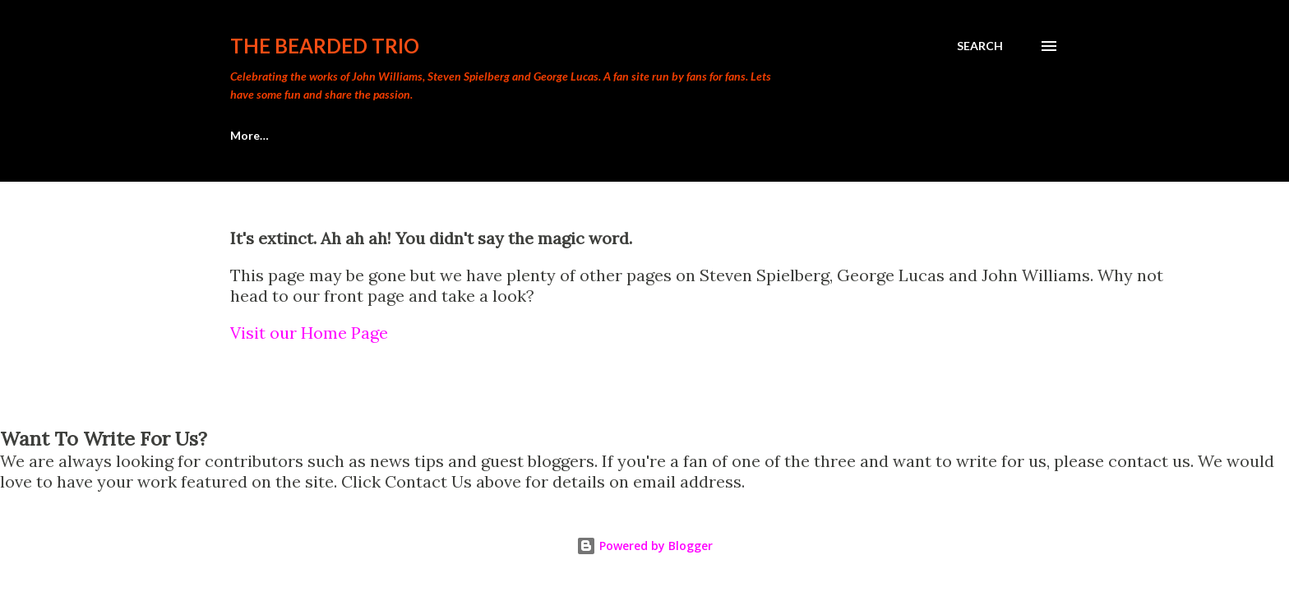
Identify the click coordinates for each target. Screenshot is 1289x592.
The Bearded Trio (324, 46)
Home (246, 135)
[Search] (980, 46)
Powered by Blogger (644, 545)
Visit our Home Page (309, 332)
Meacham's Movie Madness (386, 135)
